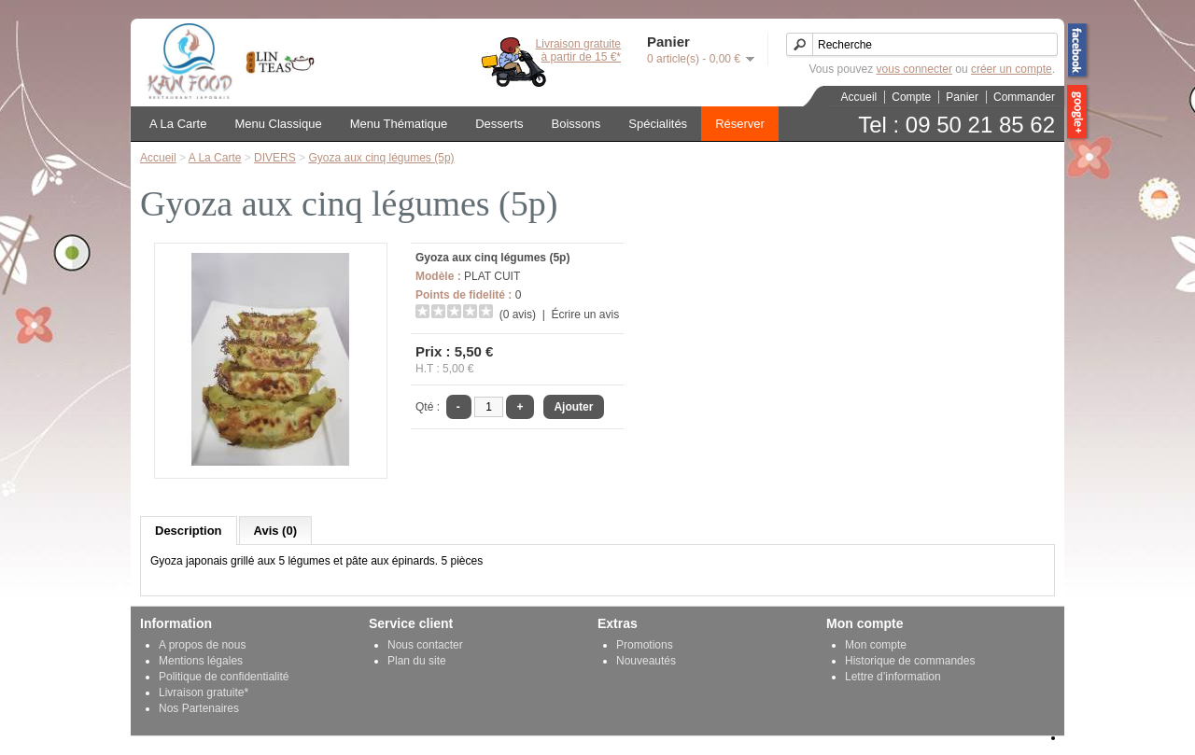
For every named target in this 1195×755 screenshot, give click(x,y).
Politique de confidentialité (223, 676)
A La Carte (177, 124)
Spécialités (657, 124)
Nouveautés (646, 660)
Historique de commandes (910, 660)
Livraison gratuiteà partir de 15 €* (578, 50)
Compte (911, 97)
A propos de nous (202, 644)
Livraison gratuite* (203, 692)
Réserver (740, 124)
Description (188, 531)
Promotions (644, 644)
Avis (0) (275, 531)
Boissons (576, 124)
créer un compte (1011, 69)
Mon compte (876, 644)
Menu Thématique (399, 124)
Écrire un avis (585, 314)
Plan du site (416, 660)
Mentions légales (201, 660)
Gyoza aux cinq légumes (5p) (381, 157)
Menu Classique (277, 124)
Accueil (859, 97)
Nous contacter (425, 644)
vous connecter (914, 69)
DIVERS (275, 157)
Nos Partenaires (199, 708)
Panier (962, 97)
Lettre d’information (893, 676)
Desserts (499, 124)
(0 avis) (517, 314)
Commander (1024, 97)
